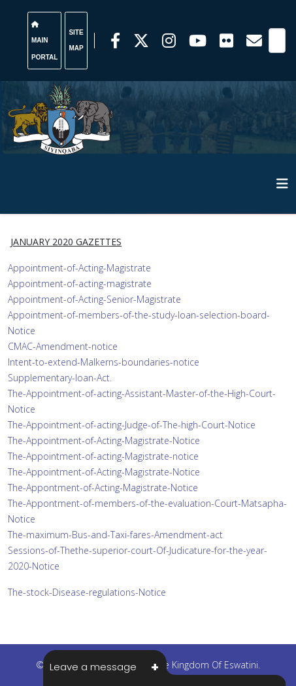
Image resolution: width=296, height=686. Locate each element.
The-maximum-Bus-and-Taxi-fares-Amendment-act (115, 534)
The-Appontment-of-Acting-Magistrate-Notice (103, 487)
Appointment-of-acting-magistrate (80, 283)
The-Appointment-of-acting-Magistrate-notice (103, 456)
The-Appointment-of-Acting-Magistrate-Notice (104, 440)
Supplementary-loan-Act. (60, 377)
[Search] (277, 40)
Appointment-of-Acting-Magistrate (79, 268)
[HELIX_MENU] (282, 183)
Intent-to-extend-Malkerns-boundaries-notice (103, 362)
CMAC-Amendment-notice (63, 346)
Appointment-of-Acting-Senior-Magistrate (94, 299)
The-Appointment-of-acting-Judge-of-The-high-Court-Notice (131, 425)
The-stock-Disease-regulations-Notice (87, 592)
